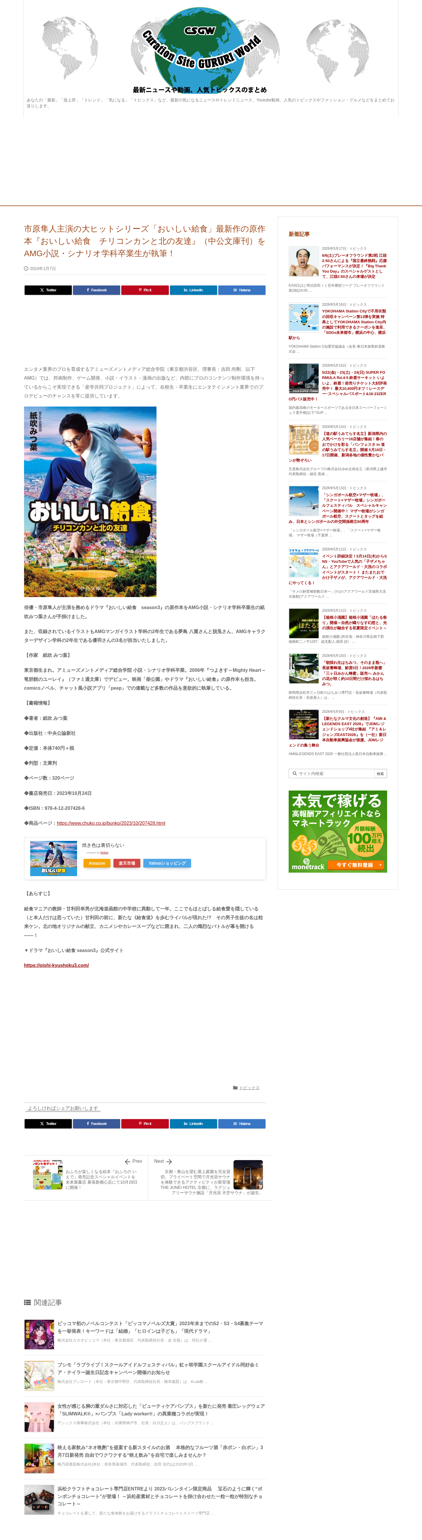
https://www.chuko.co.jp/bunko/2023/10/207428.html (111, 823)
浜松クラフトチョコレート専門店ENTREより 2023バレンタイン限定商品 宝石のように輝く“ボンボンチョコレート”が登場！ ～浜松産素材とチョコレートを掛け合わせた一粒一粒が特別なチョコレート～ (160, 1496)
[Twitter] (48, 290)
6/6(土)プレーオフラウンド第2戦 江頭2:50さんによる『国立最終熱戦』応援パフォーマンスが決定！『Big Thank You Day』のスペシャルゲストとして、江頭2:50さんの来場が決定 (354, 266)
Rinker (104, 852)
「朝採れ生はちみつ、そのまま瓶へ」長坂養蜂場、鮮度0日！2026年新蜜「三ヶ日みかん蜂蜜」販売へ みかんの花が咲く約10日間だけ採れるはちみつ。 (354, 673)
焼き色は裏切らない (103, 845)
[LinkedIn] (193, 290)
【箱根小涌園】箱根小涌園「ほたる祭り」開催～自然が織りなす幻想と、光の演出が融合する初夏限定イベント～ (354, 622)
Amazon (97, 863)
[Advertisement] (211, 161)
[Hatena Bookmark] (242, 290)
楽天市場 (127, 863)
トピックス (249, 1087)
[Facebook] (96, 290)
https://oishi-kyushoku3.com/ (56, 965)
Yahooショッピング (167, 863)
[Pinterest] (145, 290)
